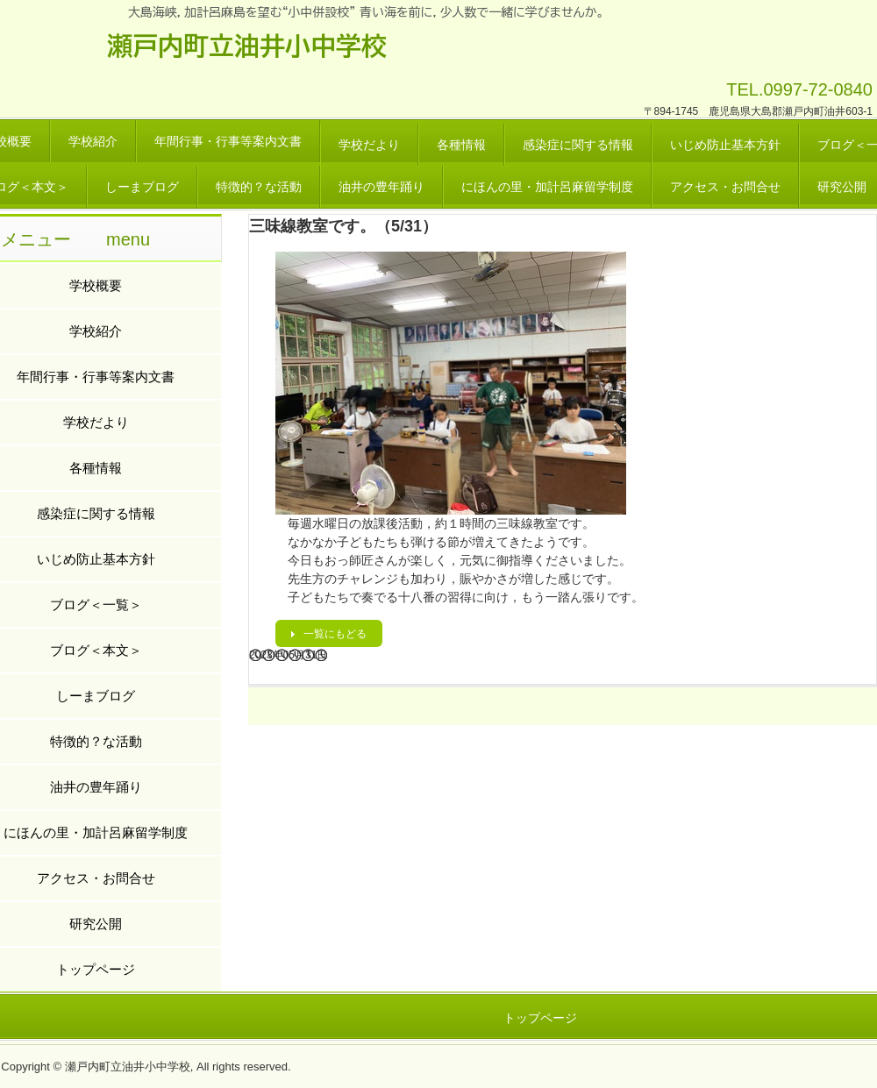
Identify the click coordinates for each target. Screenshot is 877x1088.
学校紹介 (93, 141)
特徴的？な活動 (259, 187)
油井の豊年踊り (381, 187)
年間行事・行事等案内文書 (228, 141)
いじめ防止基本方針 (725, 145)
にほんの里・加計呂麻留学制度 (547, 187)
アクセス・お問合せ (725, 187)
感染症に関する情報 (578, 145)
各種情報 (461, 145)
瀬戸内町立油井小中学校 (247, 45)
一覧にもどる (335, 634)
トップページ (540, 1018)
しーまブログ (142, 187)
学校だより (369, 145)
